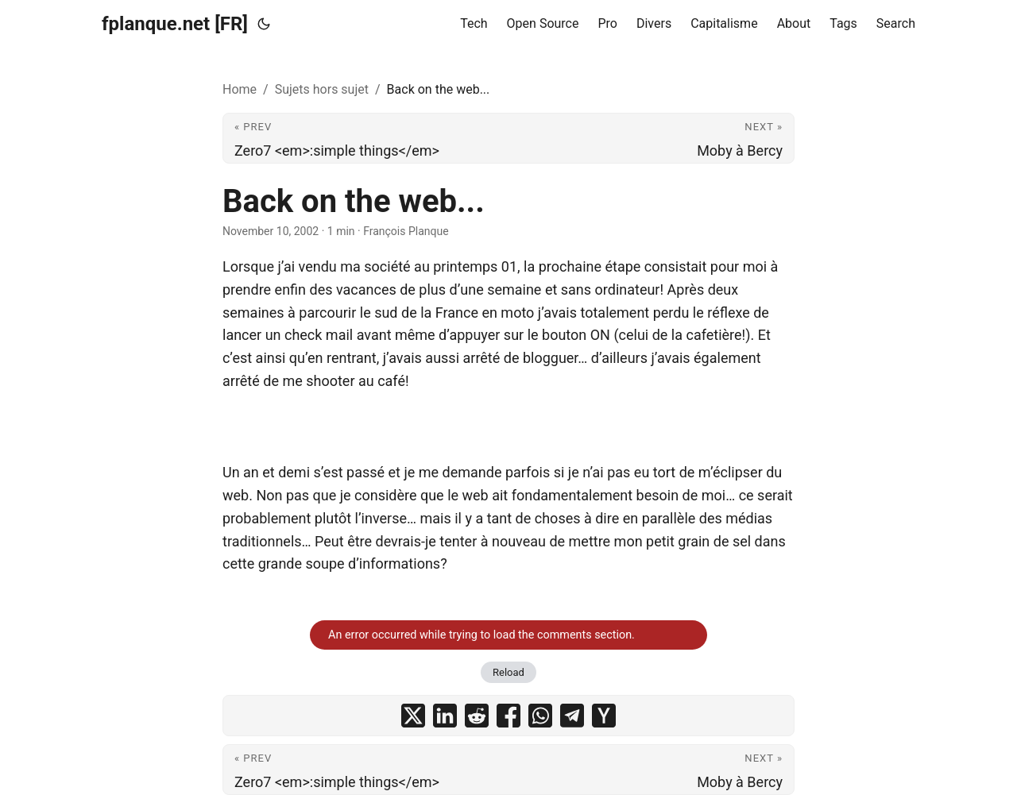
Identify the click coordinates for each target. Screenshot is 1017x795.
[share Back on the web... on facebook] (508, 715)
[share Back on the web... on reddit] (477, 715)
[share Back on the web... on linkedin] (445, 715)
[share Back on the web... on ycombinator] (604, 715)
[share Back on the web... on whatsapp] (540, 715)
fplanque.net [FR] (175, 24)
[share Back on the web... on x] (413, 715)
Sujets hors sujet (322, 89)
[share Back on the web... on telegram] (572, 715)
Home (239, 89)
